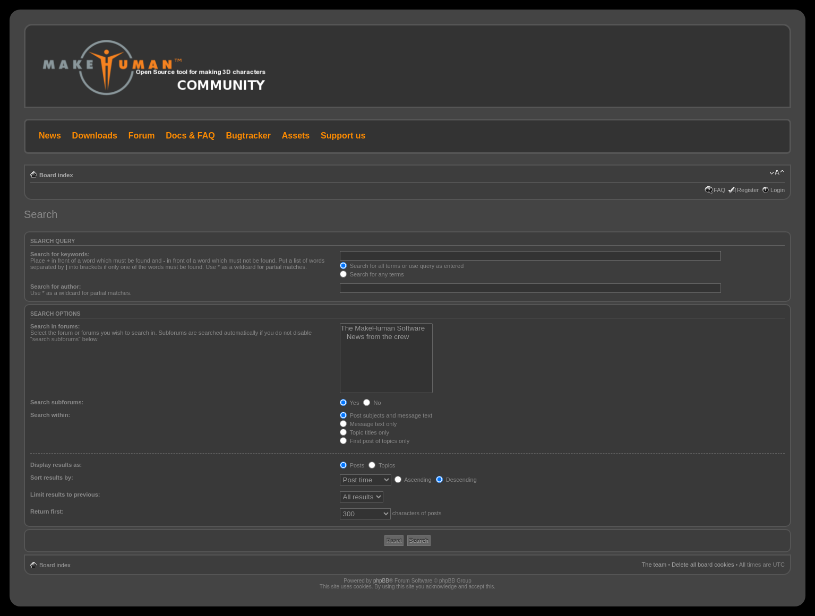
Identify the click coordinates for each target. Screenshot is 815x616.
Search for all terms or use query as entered (402, 266)
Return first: (47, 511)
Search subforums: (56, 402)
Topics (381, 465)
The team (654, 564)
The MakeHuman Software (386, 328)
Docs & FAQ (190, 135)
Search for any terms (372, 274)
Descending (456, 479)
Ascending (413, 479)
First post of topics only (375, 441)
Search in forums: (55, 326)
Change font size (777, 173)
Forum (141, 135)
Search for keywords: (60, 254)
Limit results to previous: (65, 494)
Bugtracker (248, 135)
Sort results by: (51, 477)
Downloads (94, 135)
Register (748, 190)
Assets (296, 135)
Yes (349, 403)
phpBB (381, 581)
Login (777, 190)
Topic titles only (364, 432)
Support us (343, 135)
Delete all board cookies (703, 564)
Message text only (368, 424)
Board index (56, 175)
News (50, 135)
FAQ (719, 190)
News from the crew (386, 337)
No (372, 403)
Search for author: (55, 286)
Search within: (50, 415)
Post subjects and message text (386, 415)
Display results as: (56, 465)
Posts (352, 465)
